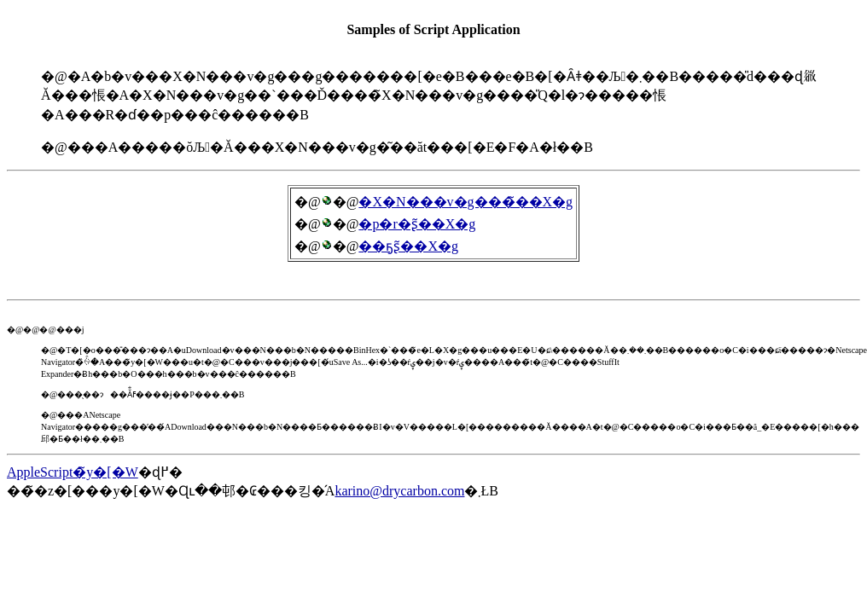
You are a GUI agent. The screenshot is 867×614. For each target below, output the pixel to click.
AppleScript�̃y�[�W (72, 472)
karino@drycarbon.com (399, 491)
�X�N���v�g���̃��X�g (465, 201)
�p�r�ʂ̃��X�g (416, 224)
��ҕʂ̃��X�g (408, 246)
